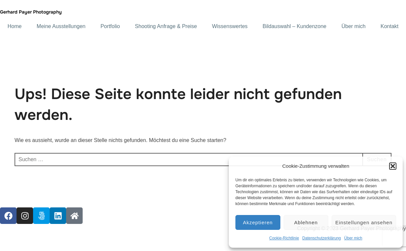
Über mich (353, 238)
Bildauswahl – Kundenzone (294, 26)
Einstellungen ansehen (363, 222)
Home (15, 26)
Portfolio (110, 26)
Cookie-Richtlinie (284, 238)
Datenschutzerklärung (321, 238)
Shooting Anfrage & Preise (166, 26)
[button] (392, 166)
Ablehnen (306, 222)
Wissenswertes (230, 26)
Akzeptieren (258, 222)
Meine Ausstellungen (61, 26)
